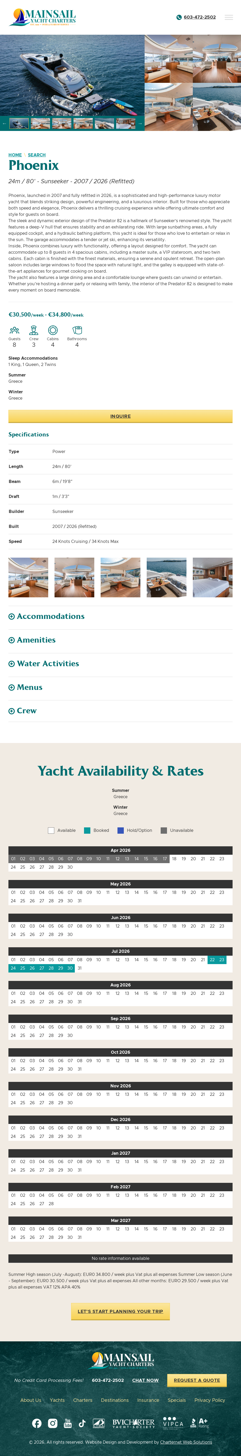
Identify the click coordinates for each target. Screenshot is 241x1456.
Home (15, 155)
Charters (82, 1400)
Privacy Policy (209, 1400)
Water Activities (48, 664)
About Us (30, 1400)
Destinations (115, 1400)
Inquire (120, 416)
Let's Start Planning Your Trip (120, 1312)
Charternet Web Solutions (186, 1442)
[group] (72, 75)
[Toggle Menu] (229, 17)
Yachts (57, 1400)
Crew (27, 711)
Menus (30, 687)
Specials (177, 1400)
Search (37, 155)
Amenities (36, 640)
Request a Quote (197, 1380)
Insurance (148, 1400)
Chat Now (145, 1380)
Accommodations (51, 616)
